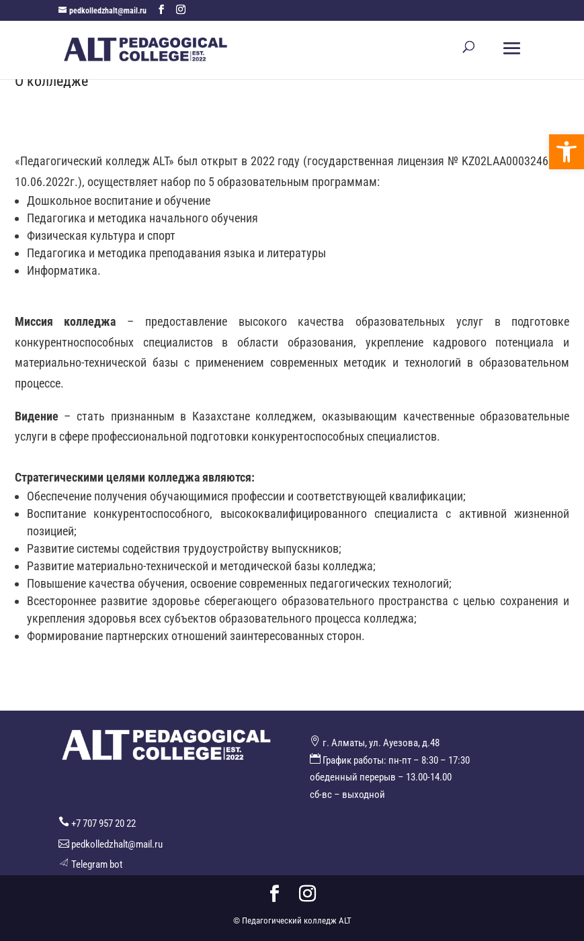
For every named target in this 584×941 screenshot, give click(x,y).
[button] (566, 151)
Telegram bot (96, 864)
